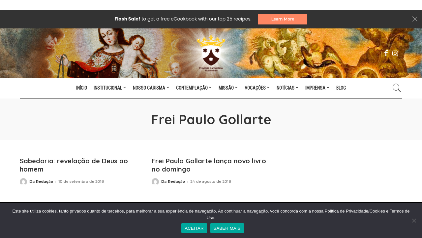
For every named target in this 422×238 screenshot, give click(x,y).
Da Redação (41, 181)
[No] (413, 220)
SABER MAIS (227, 228)
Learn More (282, 19)
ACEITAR (194, 228)
